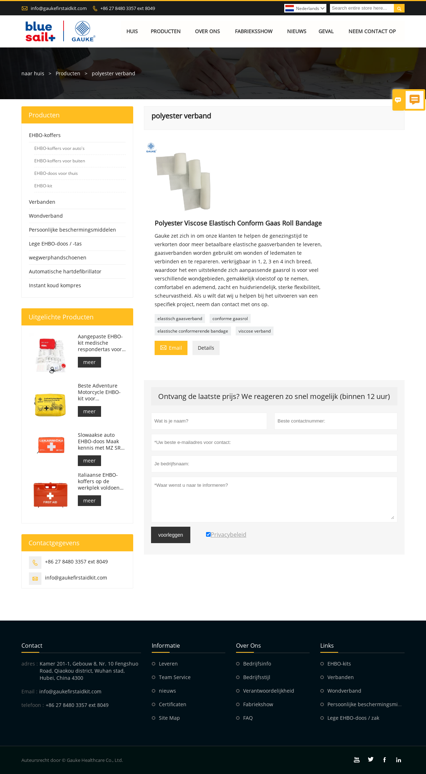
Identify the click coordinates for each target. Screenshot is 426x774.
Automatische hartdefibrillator (65, 271)
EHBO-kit (43, 186)
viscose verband (255, 331)
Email (171, 347)
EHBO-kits (339, 663)
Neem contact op (372, 31)
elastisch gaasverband (179, 318)
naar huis (32, 73)
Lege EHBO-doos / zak (353, 717)
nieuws (167, 690)
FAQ (248, 717)
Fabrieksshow (253, 31)
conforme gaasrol (230, 318)
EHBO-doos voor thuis (56, 173)
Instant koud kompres (55, 285)
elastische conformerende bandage (192, 331)
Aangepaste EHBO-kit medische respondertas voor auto (100, 343)
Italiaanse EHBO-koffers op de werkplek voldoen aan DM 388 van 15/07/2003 (99, 481)
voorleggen (170, 535)
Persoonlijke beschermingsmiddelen (72, 229)
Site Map (169, 717)
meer (89, 362)
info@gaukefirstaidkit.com (59, 8)
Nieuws (296, 31)
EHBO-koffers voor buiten (59, 161)
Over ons (207, 31)
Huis (132, 31)
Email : (29, 691)
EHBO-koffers (45, 135)
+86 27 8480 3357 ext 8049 (127, 8)
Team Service (175, 677)
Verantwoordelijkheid (268, 690)
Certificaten (172, 704)
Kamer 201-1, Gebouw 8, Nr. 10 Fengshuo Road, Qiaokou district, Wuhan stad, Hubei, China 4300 (89, 670)
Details (206, 347)
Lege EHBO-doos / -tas (55, 243)
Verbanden (42, 201)
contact (31, 645)
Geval (326, 31)
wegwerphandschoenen (57, 257)
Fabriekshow (258, 704)
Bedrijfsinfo (257, 663)
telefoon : (32, 705)
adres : (29, 663)
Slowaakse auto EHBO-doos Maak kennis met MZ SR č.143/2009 (99, 441)
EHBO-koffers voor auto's (59, 148)
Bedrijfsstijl (256, 677)
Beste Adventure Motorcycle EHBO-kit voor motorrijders (99, 392)
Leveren (168, 663)
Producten (166, 31)
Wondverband (46, 215)
